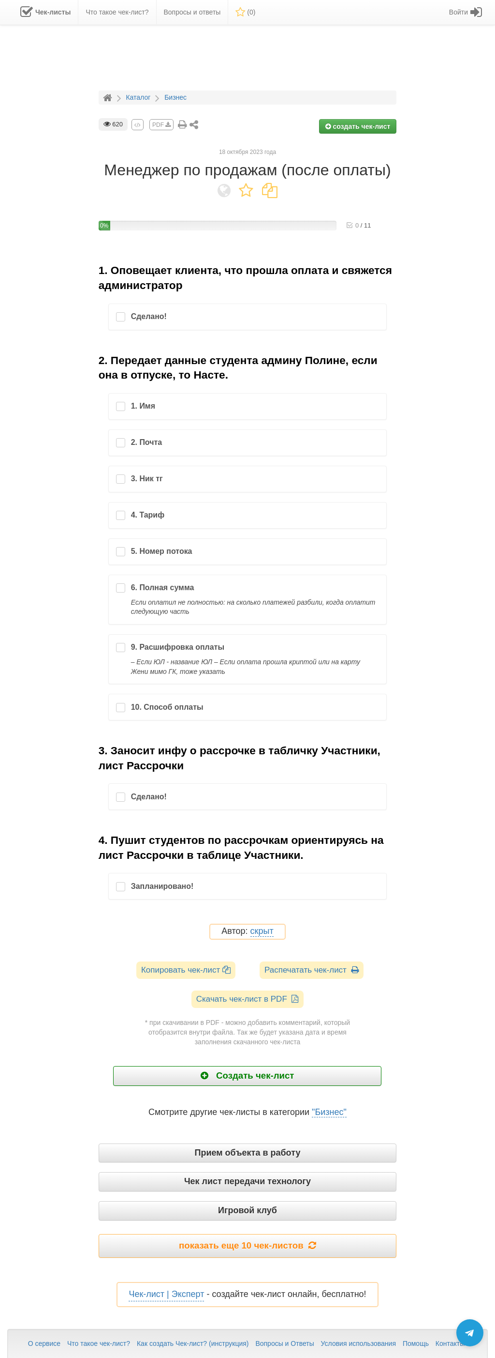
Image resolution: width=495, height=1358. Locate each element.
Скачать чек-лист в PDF (247, 999)
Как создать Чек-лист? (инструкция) (193, 1343)
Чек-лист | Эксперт (166, 1294)
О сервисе (44, 1343)
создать (358, 126)
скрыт (262, 931)
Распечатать (311, 970)
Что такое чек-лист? (98, 1343)
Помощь (416, 1343)
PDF (161, 125)
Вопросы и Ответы (284, 1343)
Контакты (450, 1343)
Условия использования (358, 1343)
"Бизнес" (329, 1112)
